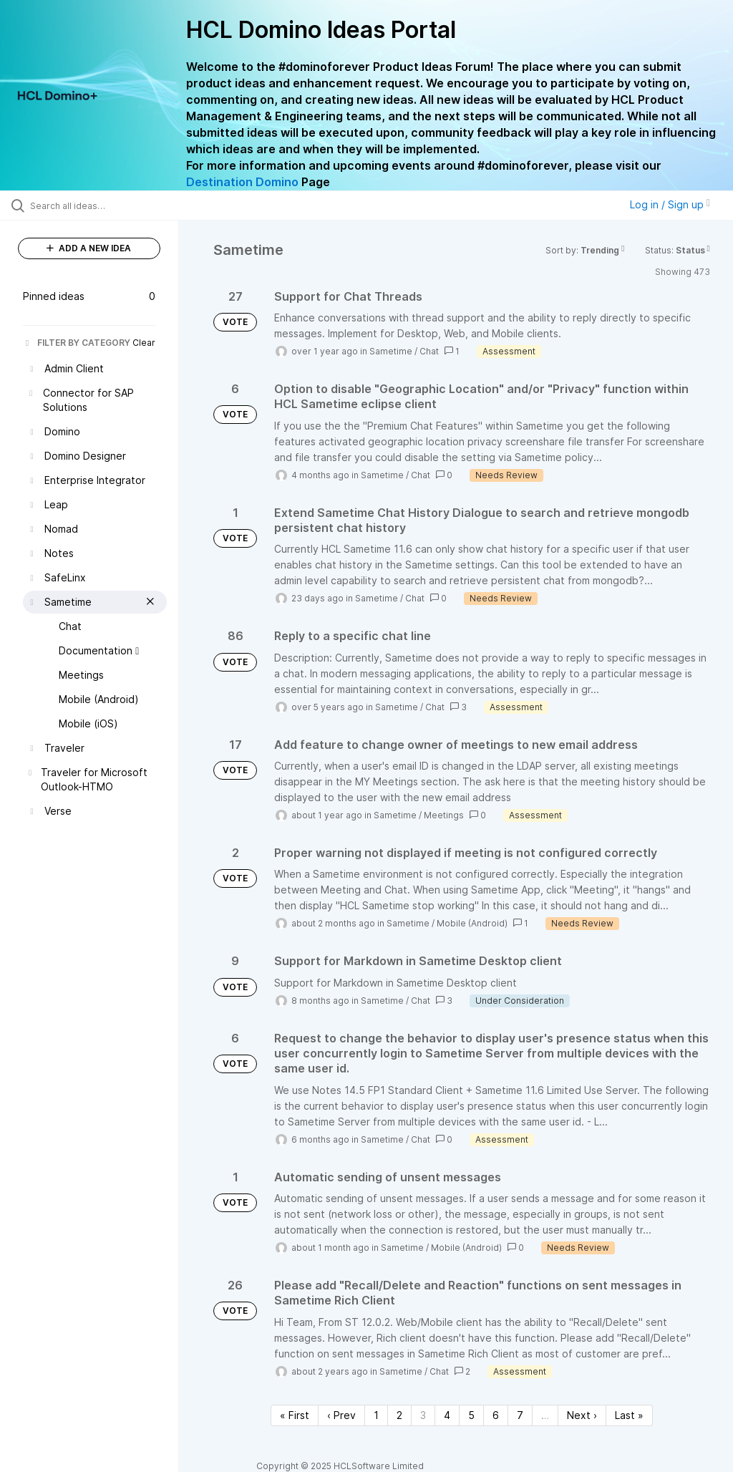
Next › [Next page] (582, 1415)
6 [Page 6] (495, 1415)
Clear (143, 342)
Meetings (444, 815)
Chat (429, 351)
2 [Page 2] (399, 1415)
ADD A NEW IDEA (89, 248)
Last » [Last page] (629, 1415)
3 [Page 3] (423, 1415)
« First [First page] (294, 1415)
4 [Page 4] (447, 1415)
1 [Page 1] (376, 1415)
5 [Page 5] (471, 1415)
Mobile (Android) (472, 923)
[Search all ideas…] (96, 205)
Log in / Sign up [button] (670, 204)
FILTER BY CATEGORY (76, 342)
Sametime (390, 351)
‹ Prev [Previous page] (341, 1415)
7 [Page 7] (520, 1415)
